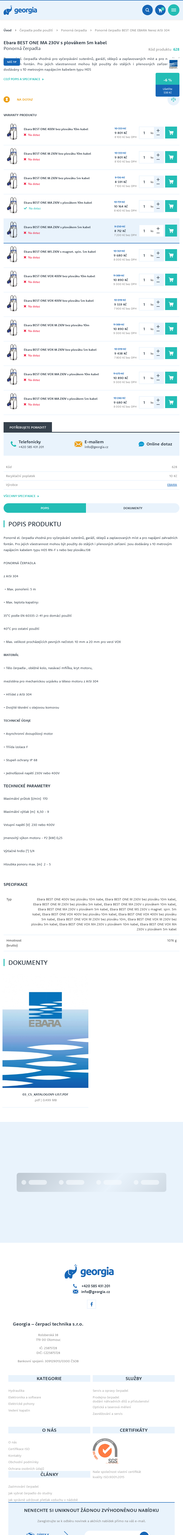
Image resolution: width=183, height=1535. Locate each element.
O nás (12, 1399)
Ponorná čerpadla (74, 30)
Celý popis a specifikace (24, 79)
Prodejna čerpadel (106, 1354)
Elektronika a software (24, 1354)
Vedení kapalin (19, 1367)
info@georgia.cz (96, 447)
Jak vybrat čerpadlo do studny (30, 1450)
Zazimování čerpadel (23, 1444)
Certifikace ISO (19, 1406)
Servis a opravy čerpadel (110, 1348)
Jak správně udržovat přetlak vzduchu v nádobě (43, 1457)
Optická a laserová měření (112, 1364)
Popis (45, 508)
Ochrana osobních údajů (26, 1426)
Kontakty (14, 1413)
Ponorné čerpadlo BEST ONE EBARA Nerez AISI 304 (132, 30)
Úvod (7, 30)
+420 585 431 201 (31, 447)
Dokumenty (132, 508)
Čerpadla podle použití (36, 30)
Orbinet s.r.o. (165, 1521)
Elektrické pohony (21, 1361)
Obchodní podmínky (23, 1419)
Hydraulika (16, 1348)
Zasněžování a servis (107, 1371)
